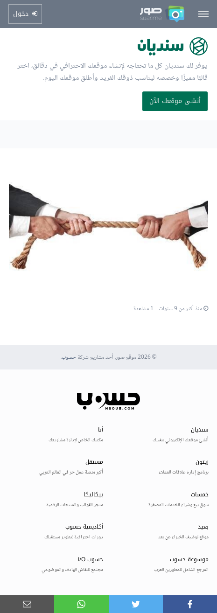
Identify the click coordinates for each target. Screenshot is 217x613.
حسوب (69, 357)
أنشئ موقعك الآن (175, 101)
